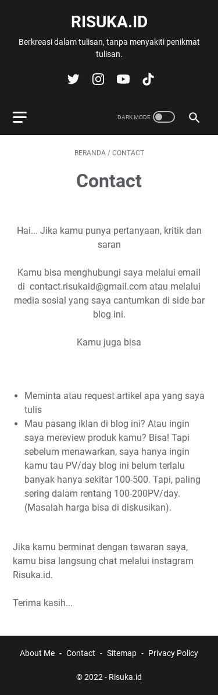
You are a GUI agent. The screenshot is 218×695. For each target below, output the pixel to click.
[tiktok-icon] (146, 79)
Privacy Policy (173, 653)
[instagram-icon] (96, 79)
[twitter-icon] (71, 79)
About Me (37, 653)
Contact (80, 653)
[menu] (27, 117)
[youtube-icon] (121, 79)
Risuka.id (109, 21)
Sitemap (122, 653)
